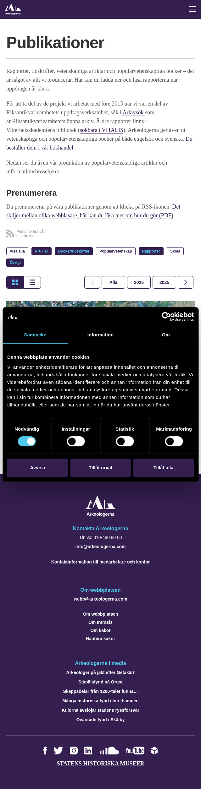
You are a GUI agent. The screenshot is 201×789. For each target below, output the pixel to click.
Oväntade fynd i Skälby (100, 719)
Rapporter (151, 251)
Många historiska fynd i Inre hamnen (100, 701)
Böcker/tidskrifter (73, 251)
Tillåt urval (100, 467)
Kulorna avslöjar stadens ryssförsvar (100, 710)
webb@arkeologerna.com (100, 599)
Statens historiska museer (100, 763)
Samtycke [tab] (35, 334)
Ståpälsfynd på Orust (100, 682)
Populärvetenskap (115, 251)
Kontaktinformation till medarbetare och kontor (100, 562)
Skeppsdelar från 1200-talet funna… (100, 691)
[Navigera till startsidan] (100, 515)
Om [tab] (166, 334)
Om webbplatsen (100, 614)
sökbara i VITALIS (101, 130)
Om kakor (100, 630)
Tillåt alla (164, 467)
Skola (175, 251)
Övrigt (15, 262)
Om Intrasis (100, 622)
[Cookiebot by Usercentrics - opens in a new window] (166, 316)
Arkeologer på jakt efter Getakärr (100, 672)
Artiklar (41, 251)
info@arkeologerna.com (100, 546)
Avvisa (37, 467)
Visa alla (17, 251)
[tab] (139, 282)
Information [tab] (100, 334)
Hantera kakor (100, 638)
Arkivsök (133, 112)
